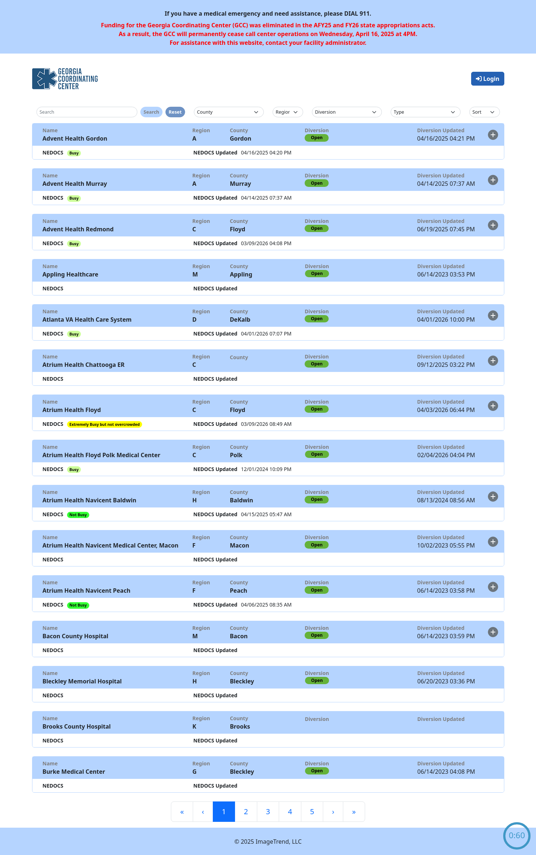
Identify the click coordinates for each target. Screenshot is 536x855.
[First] (182, 811)
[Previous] (203, 811)
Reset (175, 112)
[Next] (333, 811)
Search (151, 112)
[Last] (354, 811)
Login (487, 79)
